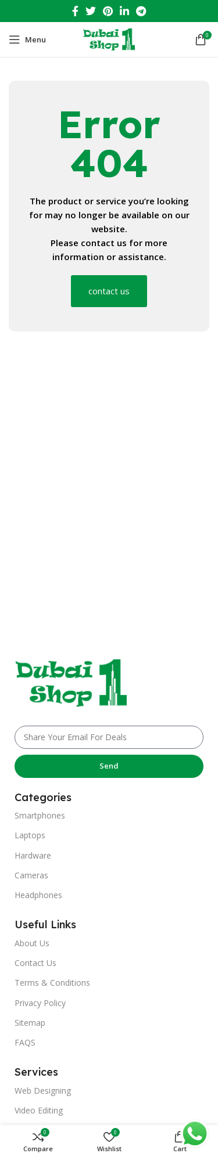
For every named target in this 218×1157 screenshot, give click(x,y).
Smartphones (40, 815)
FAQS (25, 1042)
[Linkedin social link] (124, 11)
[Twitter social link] (90, 11)
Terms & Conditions (52, 982)
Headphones (38, 894)
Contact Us (35, 962)
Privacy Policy (40, 1002)
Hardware (33, 855)
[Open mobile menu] (27, 39)
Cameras (31, 875)
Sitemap (30, 1022)
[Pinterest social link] (107, 11)
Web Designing (43, 1090)
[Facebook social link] (75, 11)
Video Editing (39, 1110)
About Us (32, 943)
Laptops (30, 835)
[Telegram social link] (141, 11)
